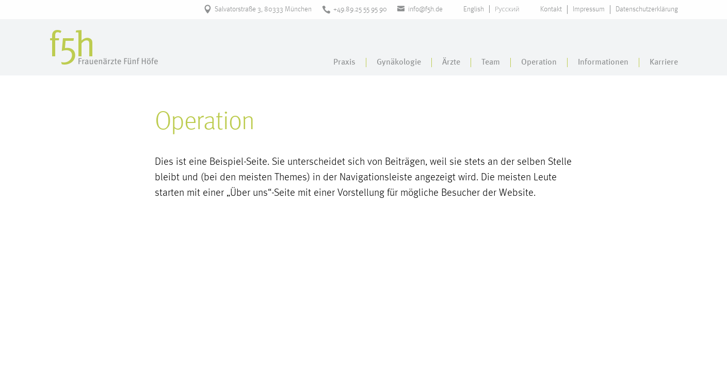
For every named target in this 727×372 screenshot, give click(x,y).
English (473, 9)
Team (490, 62)
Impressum (589, 9)
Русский (507, 9)
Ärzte (451, 62)
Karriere (664, 62)
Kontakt (551, 9)
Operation (539, 62)
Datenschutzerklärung (647, 9)
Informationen (603, 62)
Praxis (344, 62)
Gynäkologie (399, 62)
